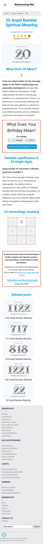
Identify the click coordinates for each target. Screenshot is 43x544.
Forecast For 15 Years (9, 422)
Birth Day (5, 414)
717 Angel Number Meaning (18, 338)
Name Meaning (7, 416)
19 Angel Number (15, 32)
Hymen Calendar (7, 459)
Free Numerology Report (10, 474)
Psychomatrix (6, 419)
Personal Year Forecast (9, 448)
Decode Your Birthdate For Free (22, 146)
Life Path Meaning (8, 490)
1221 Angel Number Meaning (18, 379)
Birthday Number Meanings (11, 493)
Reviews (4, 508)
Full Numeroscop (7, 445)
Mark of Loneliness (8, 456)
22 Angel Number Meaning (18, 400)
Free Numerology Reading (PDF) (12, 472)
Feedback (5, 505)
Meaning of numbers (8, 487)
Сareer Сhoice (6, 436)
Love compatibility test (9, 433)
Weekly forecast (7, 427)
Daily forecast (6, 430)
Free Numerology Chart (9, 469)
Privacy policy (6, 511)
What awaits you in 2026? (10, 425)
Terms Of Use (6, 513)
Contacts (5, 521)
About (4, 502)
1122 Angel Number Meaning (18, 318)
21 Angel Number (27, 32)
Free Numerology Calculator (11, 477)
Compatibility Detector (9, 454)
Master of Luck (7, 451)
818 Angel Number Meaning (18, 359)
